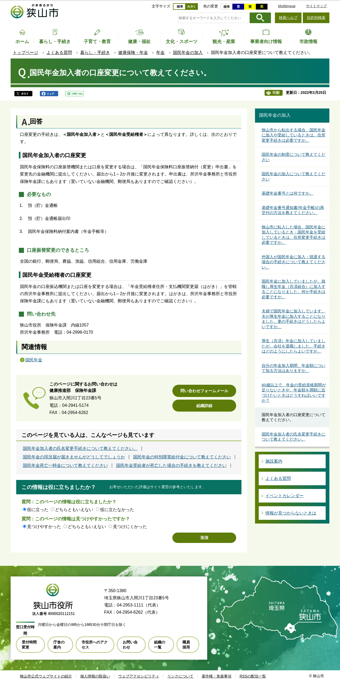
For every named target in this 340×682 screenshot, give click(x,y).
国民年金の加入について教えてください (293, 176)
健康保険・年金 (133, 52)
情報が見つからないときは (290, 513)
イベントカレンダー (284, 495)
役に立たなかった (117, 509)
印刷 (276, 93)
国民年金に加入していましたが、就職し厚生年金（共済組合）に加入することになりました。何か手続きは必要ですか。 (293, 289)
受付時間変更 (29, 644)
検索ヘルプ (288, 17)
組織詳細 (204, 405)
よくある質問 (59, 52)
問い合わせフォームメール (204, 390)
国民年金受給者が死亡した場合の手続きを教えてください (171, 465)
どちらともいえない (74, 509)
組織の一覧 (159, 644)
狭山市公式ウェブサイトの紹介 (46, 676)
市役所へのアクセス (95, 644)
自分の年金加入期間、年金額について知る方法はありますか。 (293, 368)
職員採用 (186, 644)
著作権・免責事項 (216, 676)
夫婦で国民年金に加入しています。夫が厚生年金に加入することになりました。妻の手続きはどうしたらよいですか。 (293, 319)
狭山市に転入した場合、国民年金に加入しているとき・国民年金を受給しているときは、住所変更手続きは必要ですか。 (293, 235)
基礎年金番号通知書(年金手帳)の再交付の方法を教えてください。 (293, 210)
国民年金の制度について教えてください (293, 157)
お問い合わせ (130, 644)
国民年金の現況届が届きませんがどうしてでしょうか (74, 457)
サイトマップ (316, 6)
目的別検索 (316, 17)
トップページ (25, 52)
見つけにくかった (130, 526)
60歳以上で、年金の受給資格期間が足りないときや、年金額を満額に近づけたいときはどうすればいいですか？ (294, 393)
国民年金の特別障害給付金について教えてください (182, 457)
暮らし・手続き (95, 52)
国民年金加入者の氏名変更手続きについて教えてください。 (80, 448)
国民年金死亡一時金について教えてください (65, 465)
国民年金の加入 (188, 52)
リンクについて (180, 676)
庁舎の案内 (59, 644)
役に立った (37, 509)
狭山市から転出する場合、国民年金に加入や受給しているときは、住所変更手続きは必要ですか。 (293, 135)
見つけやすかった (44, 526)
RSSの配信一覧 (253, 676)
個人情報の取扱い (95, 676)
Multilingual (286, 6)
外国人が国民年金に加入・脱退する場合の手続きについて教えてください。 (293, 261)
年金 (160, 52)
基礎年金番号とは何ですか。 (287, 193)
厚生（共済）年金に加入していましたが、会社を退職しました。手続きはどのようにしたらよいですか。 (293, 345)
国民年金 (33, 360)
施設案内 (273, 461)
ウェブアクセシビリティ (138, 676)
